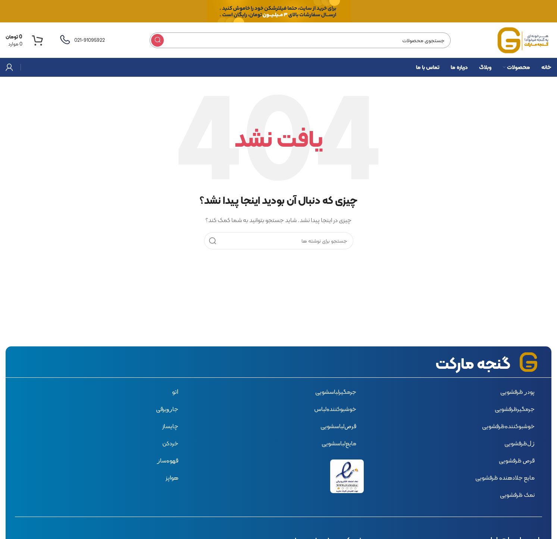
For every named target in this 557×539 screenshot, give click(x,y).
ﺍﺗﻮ (175, 392)
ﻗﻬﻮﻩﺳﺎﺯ (167, 460)
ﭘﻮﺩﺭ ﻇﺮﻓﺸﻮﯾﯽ (517, 392)
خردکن (170, 443)
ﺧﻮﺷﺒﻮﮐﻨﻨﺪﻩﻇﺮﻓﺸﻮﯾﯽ (508, 426)
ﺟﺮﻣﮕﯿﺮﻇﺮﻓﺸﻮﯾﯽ (515, 409)
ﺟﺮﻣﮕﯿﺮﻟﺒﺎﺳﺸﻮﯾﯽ (335, 392)
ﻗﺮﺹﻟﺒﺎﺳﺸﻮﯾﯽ (338, 426)
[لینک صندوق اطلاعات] (82, 40)
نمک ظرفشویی (517, 495)
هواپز (172, 478)
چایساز (170, 426)
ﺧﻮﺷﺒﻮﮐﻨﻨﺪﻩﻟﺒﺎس (335, 409)
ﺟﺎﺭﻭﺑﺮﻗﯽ (167, 409)
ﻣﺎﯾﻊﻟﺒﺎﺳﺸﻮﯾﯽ (339, 443)
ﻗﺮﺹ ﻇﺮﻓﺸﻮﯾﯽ (517, 460)
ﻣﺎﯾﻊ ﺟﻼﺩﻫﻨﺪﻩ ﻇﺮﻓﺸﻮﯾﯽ (505, 478)
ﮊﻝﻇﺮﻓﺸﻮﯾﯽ (519, 443)
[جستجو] (300, 40)
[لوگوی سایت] (523, 40)
